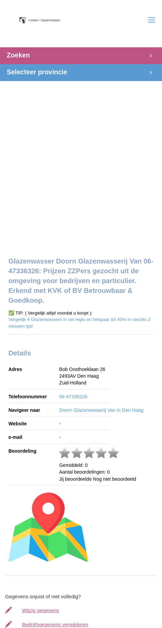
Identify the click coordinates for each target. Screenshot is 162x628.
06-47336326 (73, 396)
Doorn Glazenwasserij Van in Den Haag (101, 410)
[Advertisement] (81, 162)
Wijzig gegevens (40, 610)
